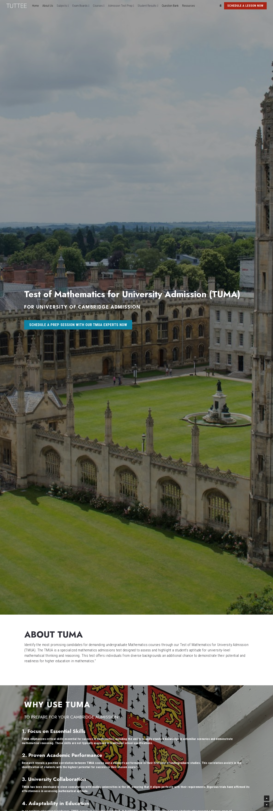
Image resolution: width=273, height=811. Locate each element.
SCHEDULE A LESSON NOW (245, 5)
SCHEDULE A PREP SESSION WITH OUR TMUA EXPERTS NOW (78, 325)
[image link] (18, 5)
